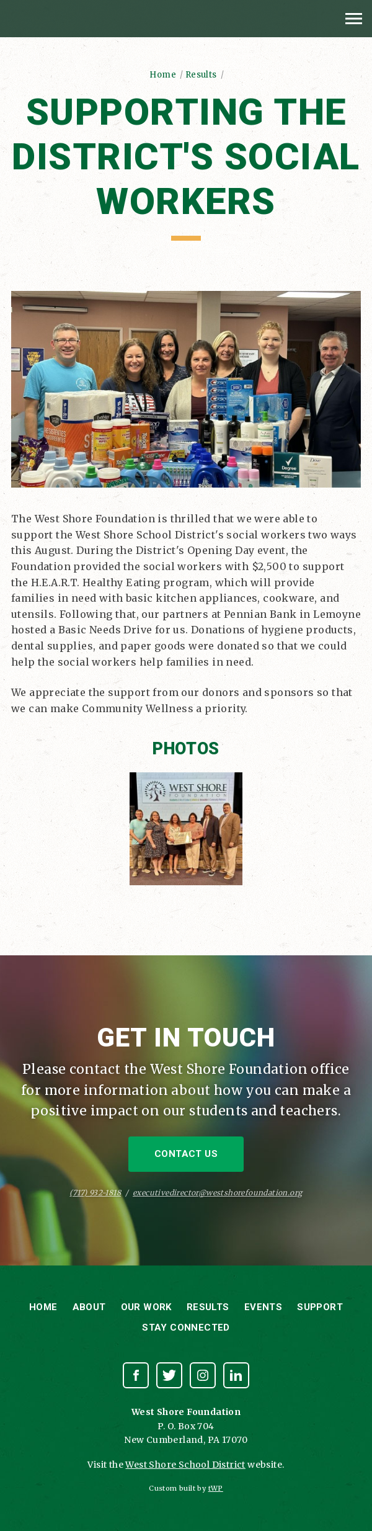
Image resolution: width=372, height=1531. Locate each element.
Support (320, 1307)
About (89, 1307)
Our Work (146, 1307)
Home (162, 74)
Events (263, 1307)
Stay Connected (186, 1327)
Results (201, 74)
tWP (215, 1488)
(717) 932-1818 (95, 1192)
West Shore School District (185, 1464)
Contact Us (186, 1153)
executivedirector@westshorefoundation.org (217, 1192)
